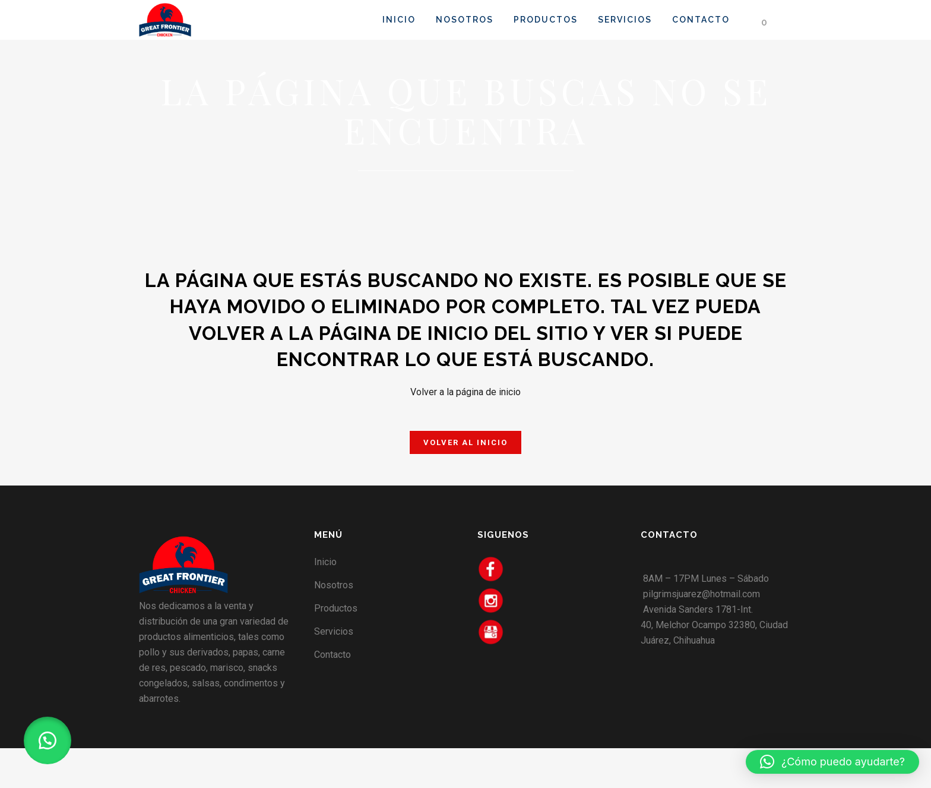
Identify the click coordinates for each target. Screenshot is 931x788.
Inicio (325, 562)
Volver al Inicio (465, 442)
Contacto (332, 654)
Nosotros (333, 585)
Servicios (333, 631)
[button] (47, 740)
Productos (335, 608)
